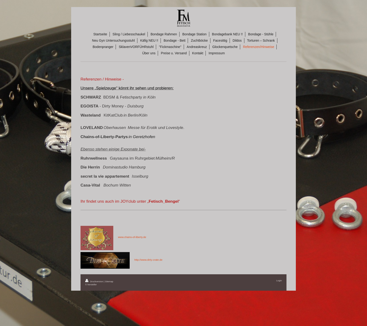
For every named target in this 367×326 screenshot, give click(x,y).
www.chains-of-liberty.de (132, 237)
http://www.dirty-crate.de (148, 259)
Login (279, 280)
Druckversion (94, 281)
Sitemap (109, 281)
